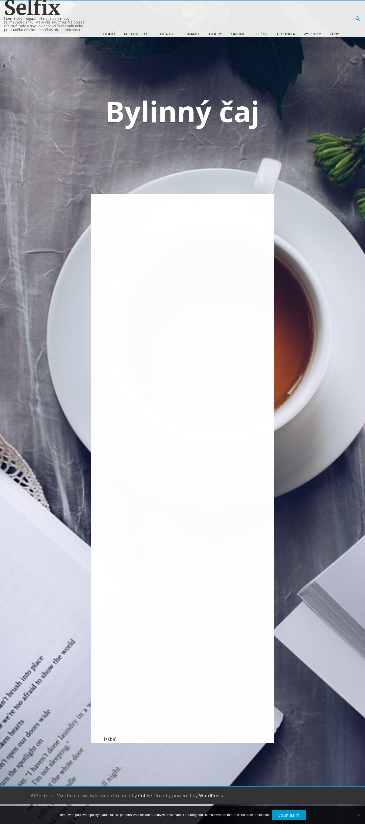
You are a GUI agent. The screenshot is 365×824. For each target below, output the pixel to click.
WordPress (211, 795)
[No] (358, 817)
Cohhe (145, 795)
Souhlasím (289, 815)
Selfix (32, 8)
